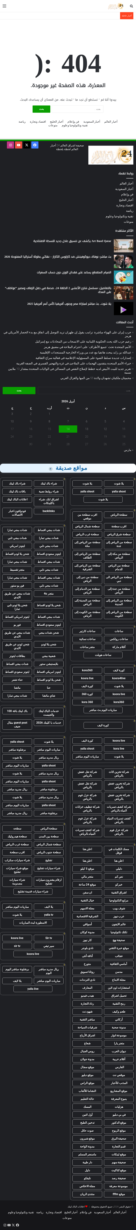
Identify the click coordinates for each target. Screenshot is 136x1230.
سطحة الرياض (118, 514)
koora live (87, 678)
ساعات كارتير (87, 631)
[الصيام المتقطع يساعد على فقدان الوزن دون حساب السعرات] (123, 277)
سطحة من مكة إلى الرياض (119, 555)
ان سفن (87, 892)
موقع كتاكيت (118, 1170)
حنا (48, 687)
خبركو (118, 884)
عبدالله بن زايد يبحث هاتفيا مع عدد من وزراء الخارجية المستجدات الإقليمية (85, 352)
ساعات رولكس (119, 639)
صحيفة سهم (119, 1162)
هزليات (119, 1106)
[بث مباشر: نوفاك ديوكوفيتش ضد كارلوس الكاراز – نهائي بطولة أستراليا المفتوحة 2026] (123, 261)
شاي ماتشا (48, 695)
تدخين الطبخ (87, 1122)
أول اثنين (87, 1114)
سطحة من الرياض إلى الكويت (119, 613)
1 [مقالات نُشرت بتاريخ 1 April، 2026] (49, 414)
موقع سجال (87, 1067)
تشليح (48, 860)
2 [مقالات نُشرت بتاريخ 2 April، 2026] (31, 414)
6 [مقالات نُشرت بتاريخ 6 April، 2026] (86, 421)
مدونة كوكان (87, 932)
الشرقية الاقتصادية (87, 916)
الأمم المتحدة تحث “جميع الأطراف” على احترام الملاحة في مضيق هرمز (87, 347)
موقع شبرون (87, 1138)
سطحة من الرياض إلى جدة (119, 544)
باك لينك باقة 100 (17, 711)
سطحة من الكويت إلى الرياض (87, 613)
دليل (87, 1170)
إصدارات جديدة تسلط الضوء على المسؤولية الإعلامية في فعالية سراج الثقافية (83, 358)
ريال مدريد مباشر (49, 757)
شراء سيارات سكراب (17, 860)
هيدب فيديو (87, 995)
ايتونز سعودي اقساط (49, 554)
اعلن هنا (87, 849)
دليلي (119, 868)
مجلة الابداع (119, 979)
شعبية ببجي (48, 656)
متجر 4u (48, 593)
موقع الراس (87, 1083)
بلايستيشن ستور (48, 664)
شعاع (87, 1043)
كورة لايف (119, 670)
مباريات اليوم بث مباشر (103, 710)
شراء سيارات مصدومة (17, 881)
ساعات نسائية (87, 639)
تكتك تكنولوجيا (118, 932)
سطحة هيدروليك (17, 836)
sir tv (17, 946)
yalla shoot (119, 491)
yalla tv (48, 914)
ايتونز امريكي (17, 546)
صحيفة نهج (119, 940)
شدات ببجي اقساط (49, 530)
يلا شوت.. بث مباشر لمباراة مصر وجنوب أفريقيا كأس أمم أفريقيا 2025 (69, 304)
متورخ (87, 964)
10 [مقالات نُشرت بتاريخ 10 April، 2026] (12, 421)
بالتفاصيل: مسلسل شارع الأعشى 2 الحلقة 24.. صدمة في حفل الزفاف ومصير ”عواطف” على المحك (58, 290)
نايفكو (87, 1178)
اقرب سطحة (118, 526)
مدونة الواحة (87, 1146)
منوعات (53, 125)
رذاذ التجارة (87, 1003)
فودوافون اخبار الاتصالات (17, 512)
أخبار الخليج (56, 121)
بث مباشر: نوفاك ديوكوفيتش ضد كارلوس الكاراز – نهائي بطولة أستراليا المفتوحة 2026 (57, 256)
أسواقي (87, 924)
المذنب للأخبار (119, 1083)
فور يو (17, 624)
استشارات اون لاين (119, 987)
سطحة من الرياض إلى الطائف (87, 555)
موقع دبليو (87, 1075)
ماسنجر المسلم (87, 1154)
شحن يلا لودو (48, 644)
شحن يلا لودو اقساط (17, 554)
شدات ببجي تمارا (17, 530)
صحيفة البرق (118, 1138)
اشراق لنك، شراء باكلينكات (49, 501)
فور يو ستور (17, 585)
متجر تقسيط (17, 569)
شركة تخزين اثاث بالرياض (119, 773)
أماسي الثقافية (119, 964)
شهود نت (87, 1011)
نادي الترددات (87, 979)
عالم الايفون (119, 924)
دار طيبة (87, 1162)
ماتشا (17, 687)
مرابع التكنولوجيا (118, 900)
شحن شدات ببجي (49, 632)
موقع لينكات (119, 1154)
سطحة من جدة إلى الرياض (119, 590)
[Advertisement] (68, 31)
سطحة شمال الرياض (87, 526)
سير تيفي (48, 946)
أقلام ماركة (119, 647)
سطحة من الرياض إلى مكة (87, 544)
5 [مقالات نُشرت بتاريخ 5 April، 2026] (105, 421)
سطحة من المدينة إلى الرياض (87, 602)
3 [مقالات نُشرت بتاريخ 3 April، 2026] (12, 414)
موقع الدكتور (118, 1122)
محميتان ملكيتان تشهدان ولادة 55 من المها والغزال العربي (95, 378)
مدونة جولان (87, 1059)
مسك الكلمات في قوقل (119, 851)
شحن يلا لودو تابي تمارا (17, 607)
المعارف (87, 987)
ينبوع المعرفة (119, 1099)
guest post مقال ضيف (17, 724)
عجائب (119, 956)
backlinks (49, 511)
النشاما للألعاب (87, 1091)
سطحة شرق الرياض (119, 534)
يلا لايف (48, 906)
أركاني (119, 1019)
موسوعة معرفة (118, 1186)
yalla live (33, 988)
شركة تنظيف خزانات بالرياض (87, 808)
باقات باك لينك (17, 491)
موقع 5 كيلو (87, 868)
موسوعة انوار (119, 1035)
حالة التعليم (87, 1099)
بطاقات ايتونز (17, 656)
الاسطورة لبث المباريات (33, 922)
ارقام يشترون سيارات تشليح (49, 881)
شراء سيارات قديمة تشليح (33, 891)
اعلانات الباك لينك (17, 499)
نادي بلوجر (87, 948)
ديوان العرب (119, 1051)
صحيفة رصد (119, 1178)
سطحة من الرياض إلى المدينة (119, 602)
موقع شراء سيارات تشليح (17, 870)
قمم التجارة (119, 1146)
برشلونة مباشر (17, 749)
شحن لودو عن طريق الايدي (17, 646)
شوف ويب (119, 908)
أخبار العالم (110, 121)
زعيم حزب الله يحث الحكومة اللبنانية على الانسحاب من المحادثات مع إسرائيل (83, 341)
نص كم (119, 876)
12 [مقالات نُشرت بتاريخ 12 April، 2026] (105, 429)
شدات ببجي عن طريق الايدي (17, 595)
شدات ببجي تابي (17, 538)
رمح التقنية (118, 1003)
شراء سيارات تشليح (48, 868)
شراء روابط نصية (49, 491)
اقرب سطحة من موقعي (87, 516)
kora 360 (87, 702)
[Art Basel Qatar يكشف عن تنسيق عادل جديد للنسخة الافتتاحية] (123, 245)
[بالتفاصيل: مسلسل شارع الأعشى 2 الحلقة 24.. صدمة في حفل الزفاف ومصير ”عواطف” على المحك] (123, 292)
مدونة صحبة (119, 1027)
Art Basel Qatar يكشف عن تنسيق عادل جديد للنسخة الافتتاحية (72, 241)
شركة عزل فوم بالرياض (87, 797)
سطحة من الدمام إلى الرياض (87, 590)
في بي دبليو (119, 1114)
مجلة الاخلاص (87, 1186)
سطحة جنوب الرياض (49, 852)
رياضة (22, 121)
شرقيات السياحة (87, 1027)
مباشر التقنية (87, 1019)
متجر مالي (87, 876)
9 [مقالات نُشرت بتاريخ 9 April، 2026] (31, 421)
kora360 (87, 670)
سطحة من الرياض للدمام (118, 567)
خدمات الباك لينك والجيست (49, 712)
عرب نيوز (118, 916)
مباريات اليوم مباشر (87, 756)
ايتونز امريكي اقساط (17, 617)
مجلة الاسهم (87, 908)
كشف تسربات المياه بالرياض (119, 820)
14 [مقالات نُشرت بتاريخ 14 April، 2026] (68, 429)
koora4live (118, 678)
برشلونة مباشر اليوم (17, 969)
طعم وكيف (118, 1011)
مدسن (119, 972)
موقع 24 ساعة (87, 884)
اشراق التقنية (119, 892)
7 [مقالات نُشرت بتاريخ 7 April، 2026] (68, 421)
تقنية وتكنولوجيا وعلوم (75, 125)
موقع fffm (119, 1194)
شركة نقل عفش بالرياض (87, 773)
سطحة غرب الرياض (87, 534)
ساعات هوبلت (103, 655)
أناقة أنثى (87, 956)
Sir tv (48, 938)
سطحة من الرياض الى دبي (119, 579)
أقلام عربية (118, 1059)
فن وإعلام (73, 121)
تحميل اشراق (118, 995)
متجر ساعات (87, 647)
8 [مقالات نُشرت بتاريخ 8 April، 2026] (49, 421)
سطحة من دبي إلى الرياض (87, 579)
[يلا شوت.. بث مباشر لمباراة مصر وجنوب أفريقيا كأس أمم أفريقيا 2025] (123, 308)
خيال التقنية (87, 900)
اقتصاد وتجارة (38, 121)
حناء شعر (17, 679)
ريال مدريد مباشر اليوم (49, 971)
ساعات (119, 631)
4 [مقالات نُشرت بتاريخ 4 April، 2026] (124, 421)
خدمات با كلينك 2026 (48, 722)
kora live (119, 748)
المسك (87, 1106)
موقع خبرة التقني (119, 948)
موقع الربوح (119, 1130)
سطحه (17, 828)
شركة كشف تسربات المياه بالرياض (119, 808)
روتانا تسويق (87, 972)
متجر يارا (118, 1043)
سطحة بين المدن (49, 836)
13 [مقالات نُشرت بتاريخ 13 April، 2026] (86, 429)
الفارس (119, 1067)
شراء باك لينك (49, 483)
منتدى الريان (87, 1194)
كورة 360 (87, 694)
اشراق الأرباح (87, 1035)
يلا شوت (119, 483)
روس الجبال (87, 1051)
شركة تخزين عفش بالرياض (119, 785)
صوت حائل (87, 1130)
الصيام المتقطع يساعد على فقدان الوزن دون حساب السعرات (74, 272)
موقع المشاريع (118, 1091)
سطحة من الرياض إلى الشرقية (87, 567)
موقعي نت (119, 1075)
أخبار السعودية (91, 121)
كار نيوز (87, 940)
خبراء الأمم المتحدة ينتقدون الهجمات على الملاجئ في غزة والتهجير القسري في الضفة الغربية (73, 363)
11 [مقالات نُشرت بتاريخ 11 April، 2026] (124, 429)
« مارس (128, 450)
